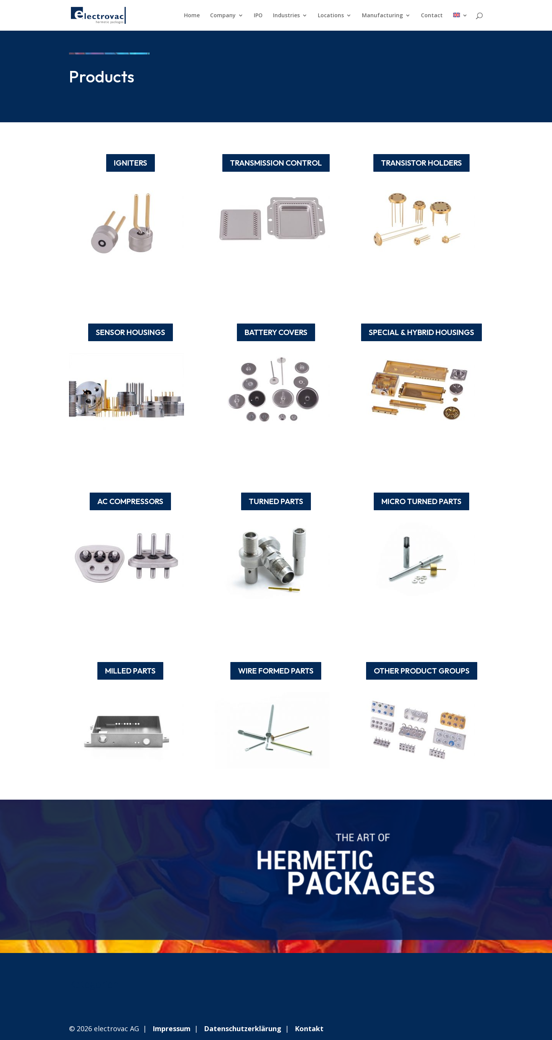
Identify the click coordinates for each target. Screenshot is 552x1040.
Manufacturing (382, 16)
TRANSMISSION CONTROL (276, 163)
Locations (331, 16)
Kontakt (309, 1028)
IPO (258, 16)
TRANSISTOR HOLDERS (421, 163)
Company (223, 16)
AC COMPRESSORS (130, 501)
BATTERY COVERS (276, 332)
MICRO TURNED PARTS (421, 501)
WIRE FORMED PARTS (276, 670)
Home (192, 16)
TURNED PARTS (276, 501)
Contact (432, 16)
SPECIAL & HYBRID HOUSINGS (421, 332)
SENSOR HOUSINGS (130, 332)
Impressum (172, 1028)
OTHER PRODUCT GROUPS (422, 670)
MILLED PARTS (130, 670)
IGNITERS (130, 163)
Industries (286, 16)
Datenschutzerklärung (242, 1028)
